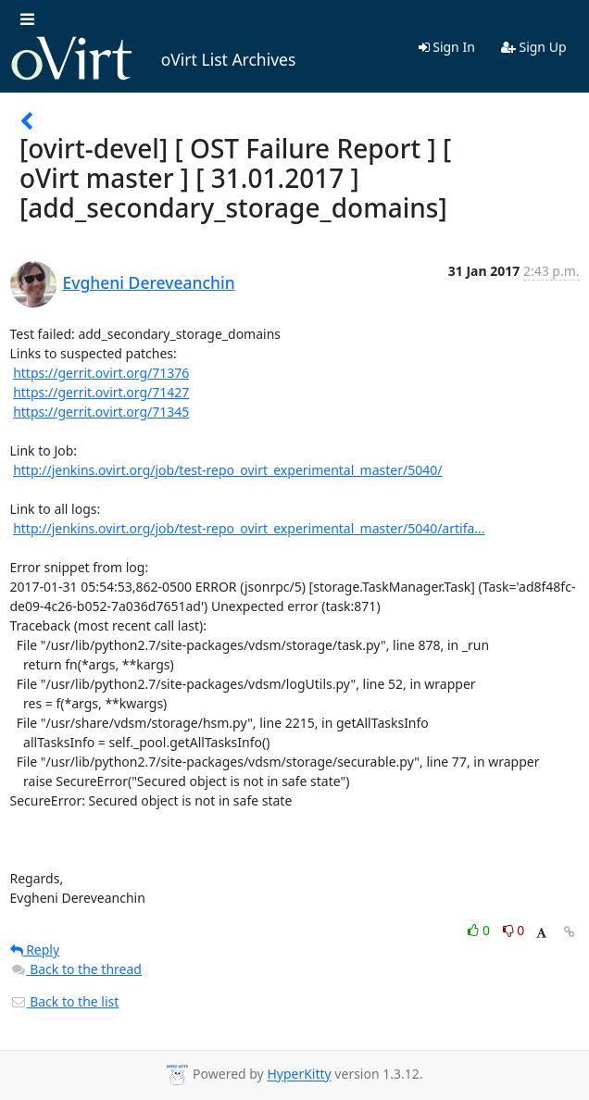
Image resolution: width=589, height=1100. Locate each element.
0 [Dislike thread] (514, 930)
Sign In (447, 47)
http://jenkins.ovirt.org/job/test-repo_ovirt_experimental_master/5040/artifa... (248, 528)
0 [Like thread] (480, 930)
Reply (35, 949)
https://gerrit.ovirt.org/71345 (101, 411)
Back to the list (64, 1001)
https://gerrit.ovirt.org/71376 (101, 372)
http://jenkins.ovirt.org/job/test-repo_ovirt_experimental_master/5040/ (227, 470)
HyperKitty (299, 1074)
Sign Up (534, 47)
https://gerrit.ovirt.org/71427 (101, 392)
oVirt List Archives (153, 59)
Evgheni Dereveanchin (149, 282)
